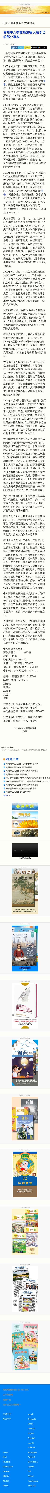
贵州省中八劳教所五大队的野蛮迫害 (22, 764)
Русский (31, 1457)
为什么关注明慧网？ (12, 1405)
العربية (30, 1414)
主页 (5, 22)
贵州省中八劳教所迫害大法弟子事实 (22, 785)
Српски (31, 1467)
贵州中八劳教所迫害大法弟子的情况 (22, 771)
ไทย (29, 1471)
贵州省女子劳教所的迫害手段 (19, 767)
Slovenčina (33, 1462)
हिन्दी (5, 1457)
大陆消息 (29, 22)
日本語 (6, 1476)
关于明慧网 (8, 1395)
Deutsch (31, 1428)
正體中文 (7, 1414)
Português (32, 1452)
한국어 (6, 1481)
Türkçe (31, 1476)
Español (31, 1438)
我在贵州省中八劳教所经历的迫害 (21, 788)
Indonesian (8, 1467)
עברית (5, 1452)
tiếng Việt (32, 1486)
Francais (31, 1447)
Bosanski (32, 1419)
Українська (33, 1481)
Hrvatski (6, 1462)
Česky (30, 1424)
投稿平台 (7, 1400)
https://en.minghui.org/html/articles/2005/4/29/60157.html (23, 750)
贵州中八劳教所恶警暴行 (17, 774)
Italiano (6, 1471)
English (31, 1433)
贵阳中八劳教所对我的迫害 (18, 792)
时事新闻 (16, 22)
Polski (5, 1486)
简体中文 (7, 1419)
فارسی (31, 1443)
